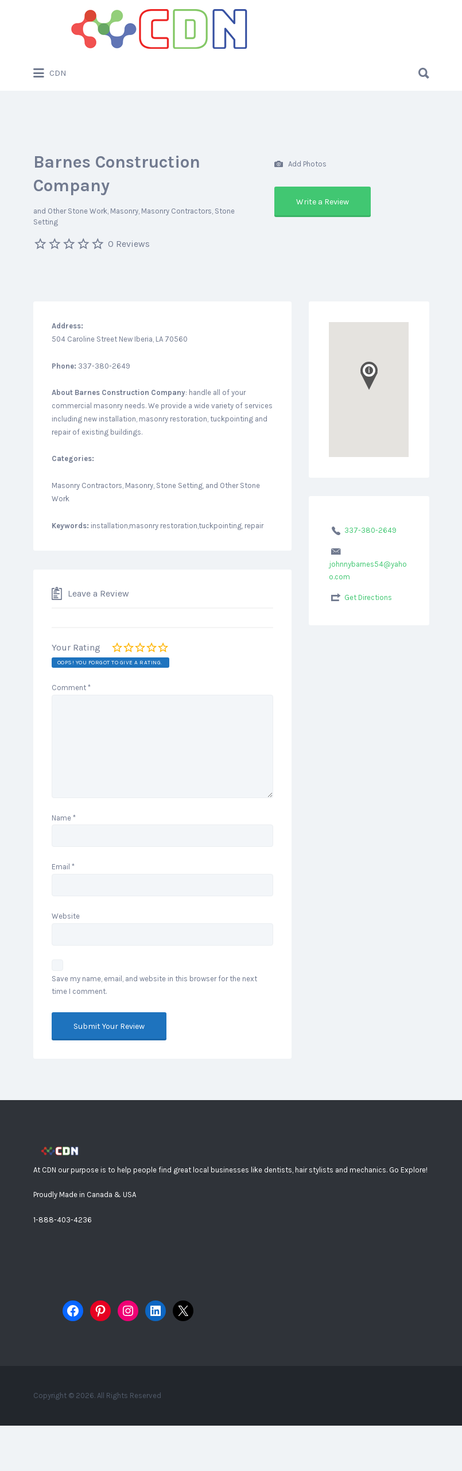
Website (66, 916)
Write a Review (322, 202)
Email (63, 866)
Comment (71, 687)
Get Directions (368, 597)
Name (64, 818)
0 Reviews (129, 243)
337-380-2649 (370, 530)
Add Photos (300, 164)
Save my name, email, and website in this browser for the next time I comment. (154, 985)
